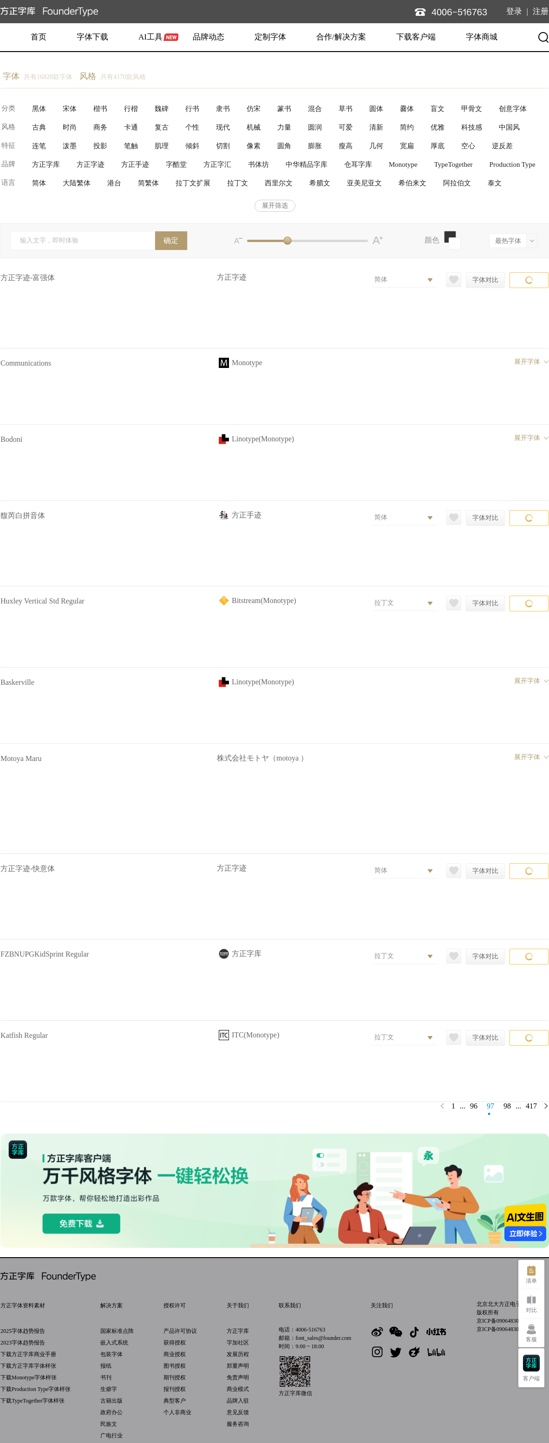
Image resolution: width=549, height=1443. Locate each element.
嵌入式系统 (114, 1342)
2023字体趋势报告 (22, 1342)
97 (490, 1106)
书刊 (105, 1377)
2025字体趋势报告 (22, 1331)
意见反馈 (238, 1412)
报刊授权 (174, 1389)
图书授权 (174, 1366)
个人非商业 (177, 1412)
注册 (541, 11)
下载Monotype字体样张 (28, 1377)
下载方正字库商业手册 (28, 1354)
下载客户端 (416, 37)
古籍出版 (111, 1400)
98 (507, 1106)
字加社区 (238, 1342)
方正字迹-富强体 (27, 278)
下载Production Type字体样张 (35, 1389)
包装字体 (111, 1354)
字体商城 (481, 37)
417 (531, 1106)
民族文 (108, 1424)
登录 (514, 11)
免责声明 (238, 1377)
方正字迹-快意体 (27, 868)
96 (473, 1106)
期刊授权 (174, 1377)
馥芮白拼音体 (22, 515)
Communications (25, 363)
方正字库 (238, 1331)
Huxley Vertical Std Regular (42, 601)
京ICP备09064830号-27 (504, 1329)
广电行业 (111, 1435)
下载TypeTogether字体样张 (32, 1400)
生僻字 (108, 1389)
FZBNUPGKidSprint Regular (44, 954)
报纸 (105, 1366)
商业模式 (238, 1389)
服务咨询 (238, 1424)
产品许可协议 (180, 1331)
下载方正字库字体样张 (28, 1366)
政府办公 (111, 1412)
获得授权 (174, 1342)
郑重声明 (238, 1366)
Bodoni (11, 439)
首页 (38, 37)
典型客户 (174, 1400)
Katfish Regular (24, 1035)
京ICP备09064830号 (500, 1321)
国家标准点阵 (117, 1331)
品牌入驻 (238, 1400)
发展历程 (238, 1354)
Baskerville (17, 682)
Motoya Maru (20, 758)
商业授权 (174, 1354)
